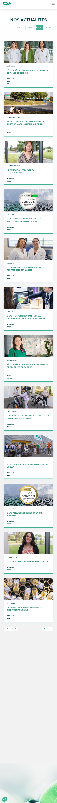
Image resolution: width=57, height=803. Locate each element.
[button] (4, 799)
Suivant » (48, 629)
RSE (39, 27)
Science (48, 27)
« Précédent (10, 629)
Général (19, 27)
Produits (30, 27)
